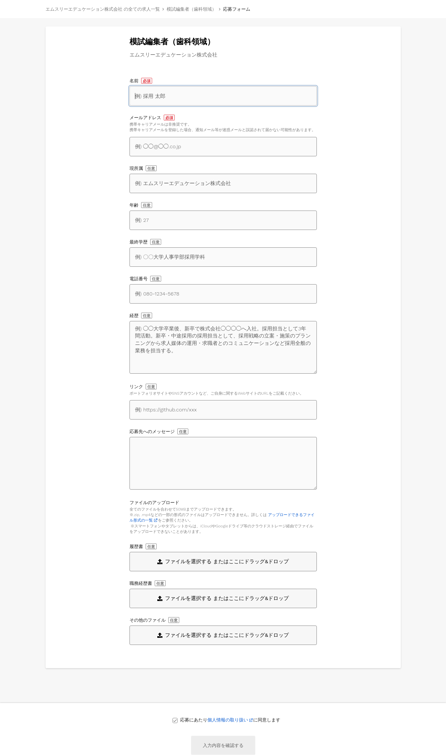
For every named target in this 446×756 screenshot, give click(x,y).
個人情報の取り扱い (227, 719)
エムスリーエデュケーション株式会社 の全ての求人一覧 (103, 9)
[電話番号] (223, 294)
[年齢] (223, 220)
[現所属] (223, 183)
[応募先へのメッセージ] (223, 463)
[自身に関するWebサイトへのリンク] (223, 409)
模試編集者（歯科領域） (191, 9)
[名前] (223, 96)
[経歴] (223, 347)
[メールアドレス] (223, 146)
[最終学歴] (223, 257)
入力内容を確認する (223, 745)
